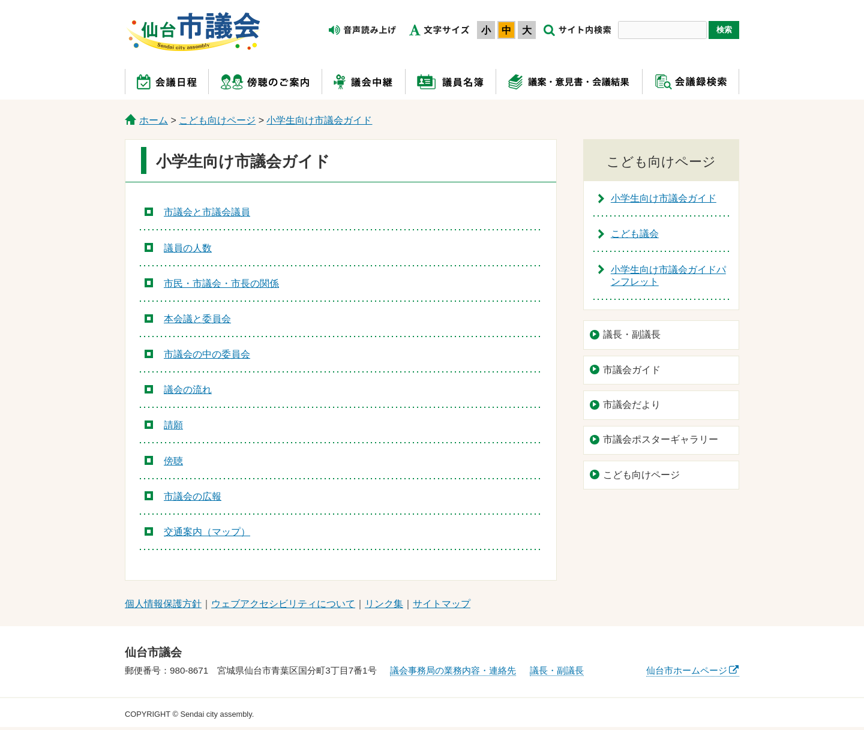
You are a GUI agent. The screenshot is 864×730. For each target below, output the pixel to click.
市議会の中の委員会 (207, 354)
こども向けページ (217, 120)
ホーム (153, 120)
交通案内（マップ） (207, 532)
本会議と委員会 (197, 319)
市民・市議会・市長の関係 (221, 283)
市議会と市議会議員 (207, 212)
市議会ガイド (632, 370)
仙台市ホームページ (686, 670)
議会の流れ (188, 389)
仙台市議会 (193, 32)
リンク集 (384, 604)
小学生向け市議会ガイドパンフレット (668, 276)
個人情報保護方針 (163, 604)
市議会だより (632, 404)
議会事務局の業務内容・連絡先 (453, 670)
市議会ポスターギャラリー (660, 439)
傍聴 (173, 461)
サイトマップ (441, 604)
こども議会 (635, 234)
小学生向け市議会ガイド (319, 120)
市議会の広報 (192, 496)
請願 (173, 425)
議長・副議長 (632, 334)
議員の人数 (188, 248)
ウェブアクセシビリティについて (283, 604)
